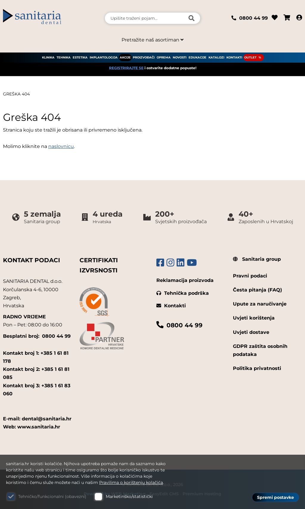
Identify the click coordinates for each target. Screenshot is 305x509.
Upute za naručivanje (260, 304)
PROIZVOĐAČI (144, 57)
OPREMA (164, 57)
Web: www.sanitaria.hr (31, 427)
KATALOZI (216, 57)
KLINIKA (48, 57)
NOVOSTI (179, 57)
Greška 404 (16, 94)
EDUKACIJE (197, 57)
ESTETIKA (80, 57)
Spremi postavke (275, 497)
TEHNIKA (64, 57)
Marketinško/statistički (129, 496)
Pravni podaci (250, 276)
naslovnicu (61, 146)
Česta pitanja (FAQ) (257, 290)
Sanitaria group (257, 259)
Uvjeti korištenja (254, 318)
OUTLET (250, 57)
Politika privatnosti (257, 368)
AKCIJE (125, 57)
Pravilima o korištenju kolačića (131, 482)
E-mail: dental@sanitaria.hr (37, 419)
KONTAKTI (234, 57)
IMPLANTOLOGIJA (104, 57)
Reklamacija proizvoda (185, 280)
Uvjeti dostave (251, 332)
